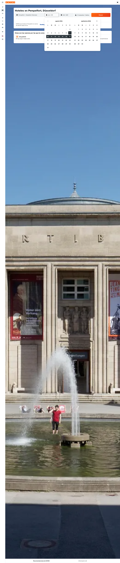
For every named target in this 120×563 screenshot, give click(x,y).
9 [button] (82, 33)
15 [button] (66, 36)
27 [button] (59, 44)
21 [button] (62, 40)
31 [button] (47, 47)
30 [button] (70, 44)
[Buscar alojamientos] (3, 10)
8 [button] (66, 33)
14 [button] (62, 36)
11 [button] (51, 36)
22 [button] (66, 40)
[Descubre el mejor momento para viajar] (3, 24)
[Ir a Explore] (3, 17)
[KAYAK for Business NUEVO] (3, 27)
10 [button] (48, 36)
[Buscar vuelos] (3, 7)
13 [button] (58, 36)
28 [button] (62, 44)
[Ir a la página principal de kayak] (10, 2)
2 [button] (82, 29)
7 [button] (62, 33)
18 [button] (51, 40)
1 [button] (78, 29)
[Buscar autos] (3, 13)
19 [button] (55, 40)
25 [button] (51, 44)
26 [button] (55, 44)
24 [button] (48, 44)
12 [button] (55, 36)
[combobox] (31, 15)
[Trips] (3, 31)
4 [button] (51, 33)
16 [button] (69, 36)
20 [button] (59, 40)
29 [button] (66, 44)
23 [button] (70, 40)
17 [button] (47, 40)
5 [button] (55, 33)
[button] (2, 2)
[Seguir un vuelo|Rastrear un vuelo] (3, 21)
